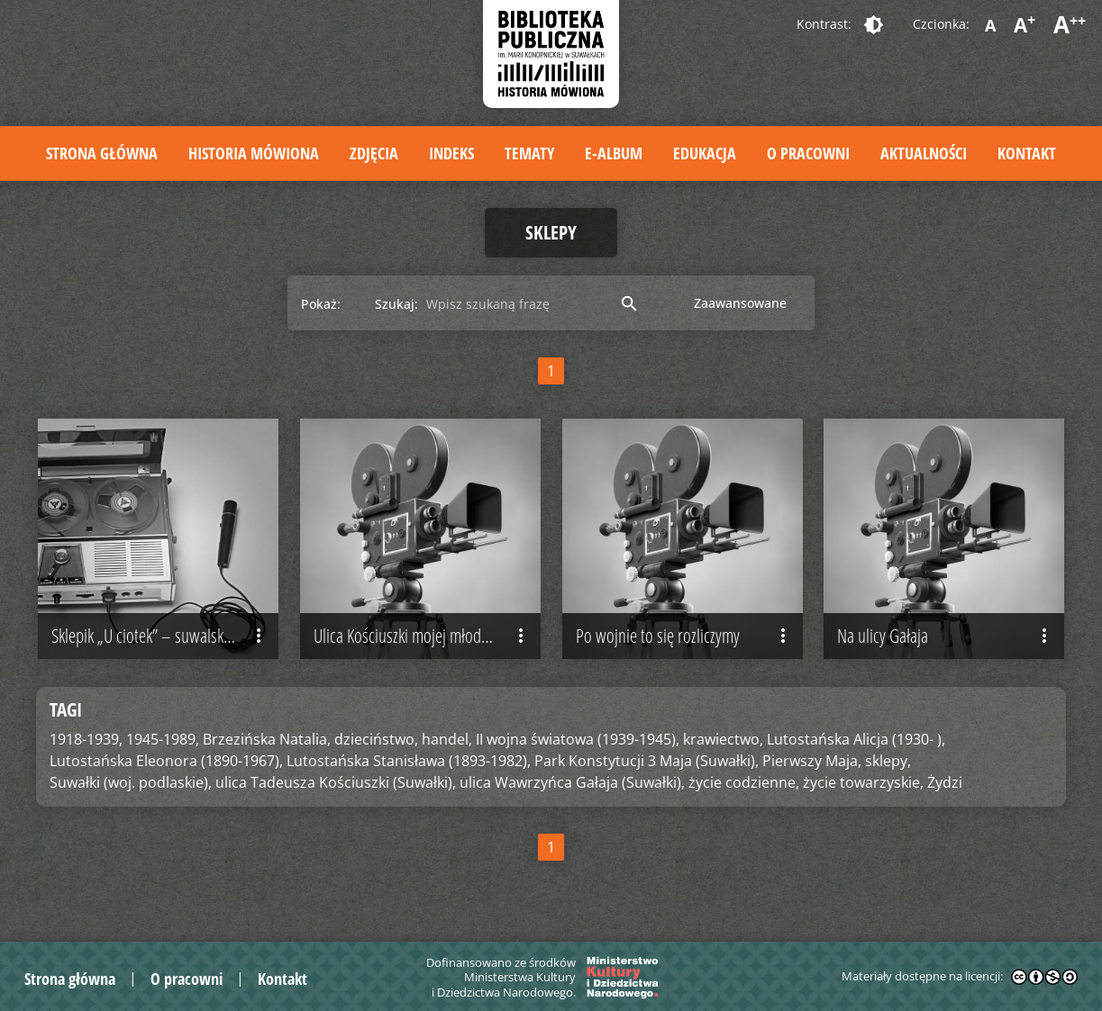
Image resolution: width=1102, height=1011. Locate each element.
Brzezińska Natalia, (267, 739)
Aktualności (923, 153)
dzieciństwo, (376, 739)
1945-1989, (162, 739)
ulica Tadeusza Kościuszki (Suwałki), (335, 782)
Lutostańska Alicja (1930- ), (856, 739)
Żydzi (944, 782)
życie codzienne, (743, 782)
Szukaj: (396, 303)
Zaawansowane (740, 302)
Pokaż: (321, 303)
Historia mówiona (253, 153)
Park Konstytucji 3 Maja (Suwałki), (646, 761)
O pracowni (808, 153)
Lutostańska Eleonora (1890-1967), (166, 761)
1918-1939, (86, 739)
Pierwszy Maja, (811, 761)
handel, (447, 739)
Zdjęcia (374, 153)
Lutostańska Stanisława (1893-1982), (409, 761)
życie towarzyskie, (863, 782)
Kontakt (1026, 153)
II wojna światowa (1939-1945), (577, 739)
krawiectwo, (723, 739)
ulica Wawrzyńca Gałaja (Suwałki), (572, 782)
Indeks (451, 153)
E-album (613, 153)
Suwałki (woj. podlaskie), (131, 782)
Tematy (529, 153)
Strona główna (102, 153)
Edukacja (704, 153)
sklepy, (888, 761)
